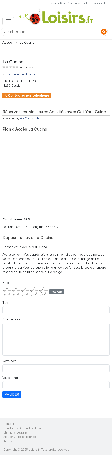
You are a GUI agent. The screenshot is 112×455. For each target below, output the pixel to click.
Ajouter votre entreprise (20, 436)
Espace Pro (57, 3)
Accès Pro (10, 441)
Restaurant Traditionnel (21, 74)
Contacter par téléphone (27, 95)
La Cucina (27, 42)
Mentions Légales (15, 432)
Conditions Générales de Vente (24, 428)
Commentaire (11, 319)
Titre (5, 302)
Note (5, 283)
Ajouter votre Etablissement (86, 3)
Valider (12, 394)
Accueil (7, 42)
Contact (8, 423)
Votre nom (9, 361)
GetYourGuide (30, 118)
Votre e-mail (10, 377)
